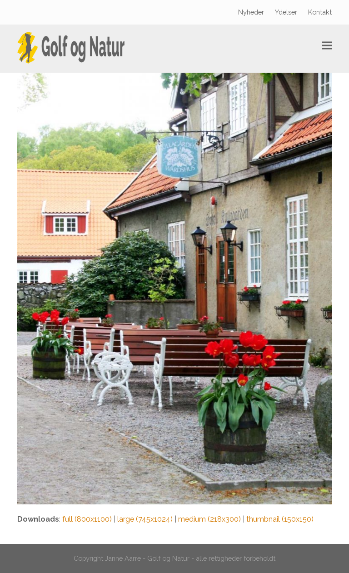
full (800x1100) (87, 519)
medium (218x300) (209, 519)
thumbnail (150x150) (280, 519)
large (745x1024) (145, 519)
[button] (327, 46)
